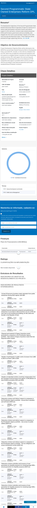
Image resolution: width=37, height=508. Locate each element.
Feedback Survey (30, 502)
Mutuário (22, 85)
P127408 (21, 129)
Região (21, 107)
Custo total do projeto (8, 103)
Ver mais (26, 38)
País (3, 89)
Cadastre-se (6, 231)
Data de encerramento (25, 122)
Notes (3, 137)
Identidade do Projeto (8, 79)
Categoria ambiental (24, 117)
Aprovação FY (6, 113)
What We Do (3, 3)
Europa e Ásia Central (24, 109)
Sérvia (3, 92)
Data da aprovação (7, 94)
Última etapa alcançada (8, 127)
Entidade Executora (24, 102)
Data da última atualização (9, 132)
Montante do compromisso (9, 117)
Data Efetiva (22, 94)
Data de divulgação (24, 89)
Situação (21, 79)
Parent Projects (23, 127)
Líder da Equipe (6, 84)
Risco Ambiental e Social (8, 122)
